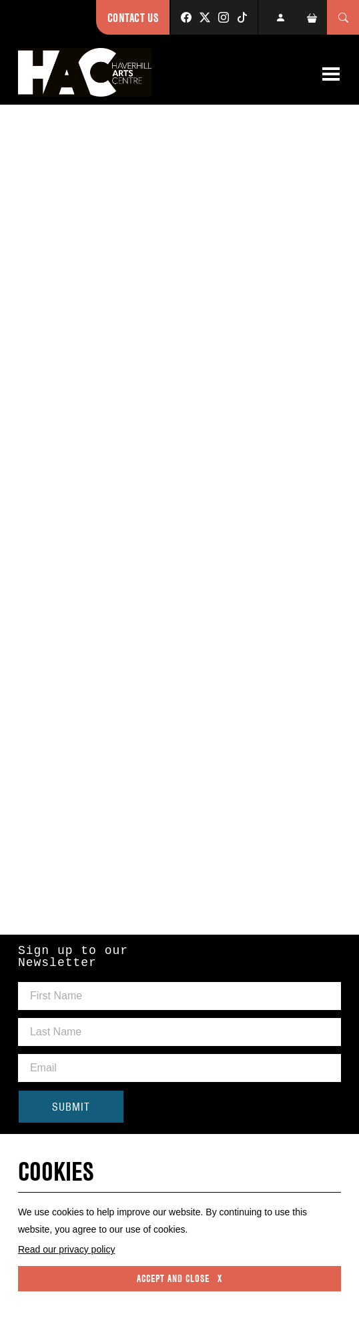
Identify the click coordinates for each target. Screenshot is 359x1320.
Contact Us (132, 17)
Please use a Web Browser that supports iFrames (179, 518)
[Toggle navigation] (331, 74)
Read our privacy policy (66, 1249)
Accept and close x (179, 1278)
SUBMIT (71, 1106)
